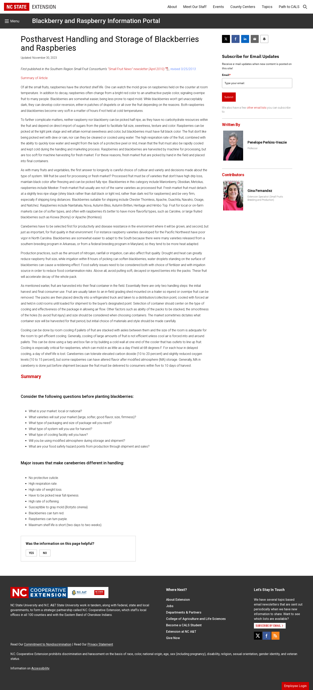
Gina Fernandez (260, 191)
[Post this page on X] (226, 39)
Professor (253, 148)
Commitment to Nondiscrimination (47, 644)
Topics (267, 7)
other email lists (256, 107)
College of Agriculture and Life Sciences (196, 619)
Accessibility (40, 668)
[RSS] (275, 636)
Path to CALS (289, 7)
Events (218, 7)
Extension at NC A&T (181, 631)
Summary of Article (34, 78)
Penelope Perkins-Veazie (267, 142)
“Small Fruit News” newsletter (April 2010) (136, 69)
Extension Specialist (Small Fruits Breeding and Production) (265, 198)
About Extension (178, 600)
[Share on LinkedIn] (245, 39)
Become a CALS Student (184, 625)
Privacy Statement (100, 644)
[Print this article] (264, 39)
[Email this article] (255, 39)
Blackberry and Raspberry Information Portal (96, 21)
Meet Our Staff (195, 7)
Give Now (173, 638)
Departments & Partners (183, 612)
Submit (228, 97)
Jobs (169, 606)
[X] (258, 636)
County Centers (242, 7)
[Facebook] (267, 636)
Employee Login (295, 686)
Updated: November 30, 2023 (39, 57)
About (172, 7)
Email (226, 75)
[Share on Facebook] (236, 39)
